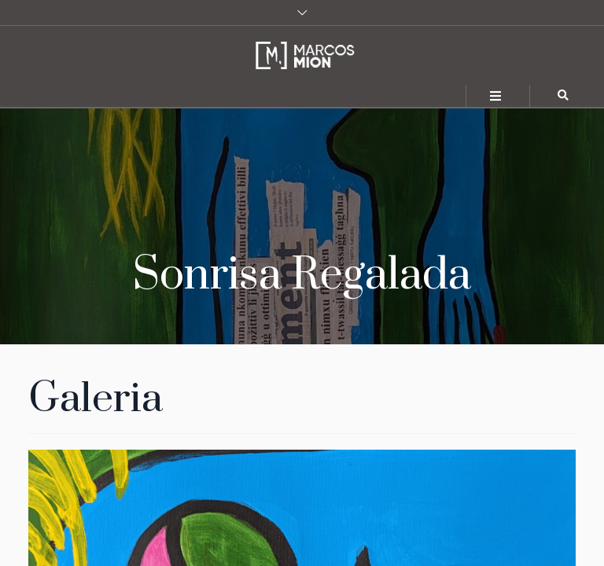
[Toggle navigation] (496, 96)
